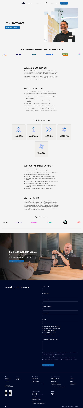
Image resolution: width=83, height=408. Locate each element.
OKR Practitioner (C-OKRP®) (49, 332)
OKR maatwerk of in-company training (51, 328)
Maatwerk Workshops (55, 383)
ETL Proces (34, 396)
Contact (74, 2)
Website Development (36, 399)
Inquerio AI (53, 393)
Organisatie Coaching (55, 378)
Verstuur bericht (48, 365)
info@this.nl (18, 378)
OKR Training (53, 381)
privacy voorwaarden (70, 357)
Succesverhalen (73, 384)
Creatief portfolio (73, 383)
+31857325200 (18, 379)
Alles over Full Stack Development (39, 403)
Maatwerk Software (36, 401)
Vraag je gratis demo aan (12, 27)
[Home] (7, 2)
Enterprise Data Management (37, 394)
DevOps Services (35, 379)
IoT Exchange (53, 394)
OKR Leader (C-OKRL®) (48, 334)
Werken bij (72, 379)
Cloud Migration (35, 378)
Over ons (71, 378)
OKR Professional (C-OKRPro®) (50, 336)
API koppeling (34, 393)
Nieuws (71, 381)
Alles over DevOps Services (38, 383)
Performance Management (56, 384)
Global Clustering (35, 381)
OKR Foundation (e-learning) (49, 330)
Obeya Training (54, 379)
